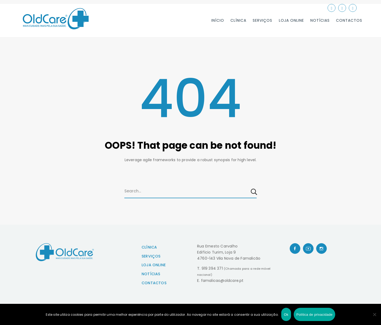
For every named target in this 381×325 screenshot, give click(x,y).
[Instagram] (321, 248)
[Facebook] (295, 248)
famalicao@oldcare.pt (222, 280)
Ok (286, 315)
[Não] (374, 314)
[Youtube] (308, 248)
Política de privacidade (314, 315)
